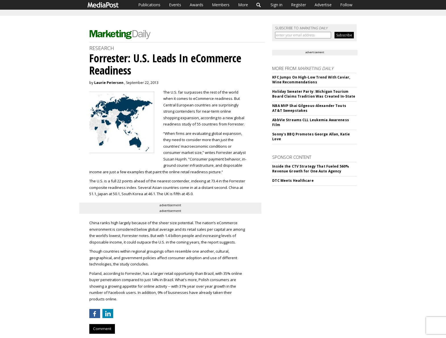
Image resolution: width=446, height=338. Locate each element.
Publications (149, 4)
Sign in (276, 4)
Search (258, 5)
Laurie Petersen (108, 82)
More (243, 4)
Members (221, 4)
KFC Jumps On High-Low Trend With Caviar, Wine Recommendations (311, 79)
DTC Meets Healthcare (292, 180)
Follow (346, 4)
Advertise (323, 4)
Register (298, 4)
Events (175, 4)
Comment (102, 328)
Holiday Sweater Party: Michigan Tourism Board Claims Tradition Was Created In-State (313, 94)
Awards (196, 4)
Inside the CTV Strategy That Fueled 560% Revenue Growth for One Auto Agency (310, 169)
